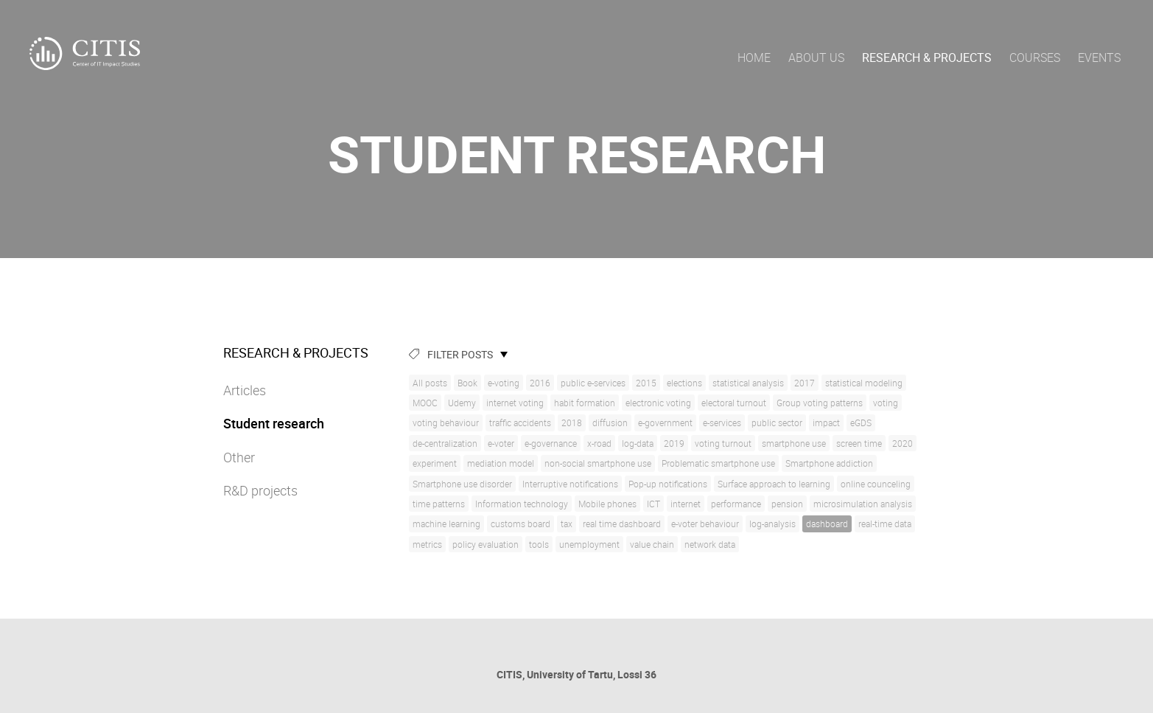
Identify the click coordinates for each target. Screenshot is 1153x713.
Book (467, 383)
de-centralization (445, 443)
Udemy (462, 402)
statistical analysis (748, 383)
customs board (520, 523)
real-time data (884, 523)
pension (787, 503)
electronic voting (658, 402)
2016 (540, 383)
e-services (722, 422)
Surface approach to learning (774, 484)
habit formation (584, 402)
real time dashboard (622, 523)
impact (826, 422)
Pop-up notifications (667, 484)
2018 (571, 422)
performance (736, 503)
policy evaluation (485, 544)
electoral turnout (733, 402)
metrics (427, 544)
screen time (859, 443)
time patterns (439, 503)
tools (539, 544)
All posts (430, 383)
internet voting (515, 402)
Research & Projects (927, 57)
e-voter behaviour (705, 523)
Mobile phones (607, 503)
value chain (652, 544)
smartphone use (794, 443)
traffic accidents (520, 422)
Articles (244, 390)
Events (1099, 57)
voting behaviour (446, 422)
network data (709, 544)
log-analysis (772, 523)
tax (566, 523)
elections (684, 383)
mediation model (500, 463)
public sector (776, 422)
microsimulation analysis (862, 503)
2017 (804, 383)
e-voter (501, 443)
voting (885, 402)
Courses (1034, 57)
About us (816, 57)
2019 (674, 443)
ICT (653, 503)
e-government (665, 422)
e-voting (503, 383)
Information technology (521, 503)
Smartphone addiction (829, 463)
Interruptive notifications (570, 484)
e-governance (551, 443)
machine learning (446, 523)
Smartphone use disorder (462, 484)
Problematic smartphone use (718, 463)
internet (685, 503)
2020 (902, 443)
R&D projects (260, 490)
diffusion (610, 422)
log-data (637, 443)
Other (239, 457)
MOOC (425, 402)
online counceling (876, 484)
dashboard (827, 523)
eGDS (861, 422)
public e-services (593, 383)
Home (754, 57)
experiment (435, 463)
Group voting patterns (820, 402)
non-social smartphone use (597, 463)
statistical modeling (864, 383)
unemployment (589, 544)
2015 (646, 383)
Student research (273, 423)
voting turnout (723, 443)
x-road (599, 443)
